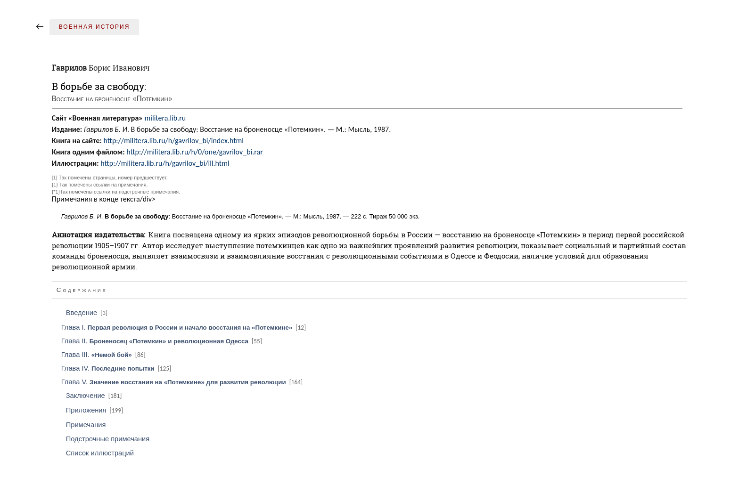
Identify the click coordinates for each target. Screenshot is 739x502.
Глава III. (104, 354)
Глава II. (162, 341)
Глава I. (184, 327)
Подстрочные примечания (107, 439)
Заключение (94, 395)
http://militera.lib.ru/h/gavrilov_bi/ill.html (164, 163)
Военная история (94, 27)
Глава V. (182, 382)
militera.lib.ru (165, 117)
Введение (87, 312)
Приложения (95, 410)
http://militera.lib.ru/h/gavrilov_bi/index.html (173, 140)
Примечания (86, 425)
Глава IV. (116, 368)
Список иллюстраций (100, 453)
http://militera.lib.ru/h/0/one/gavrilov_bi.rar (194, 151)
